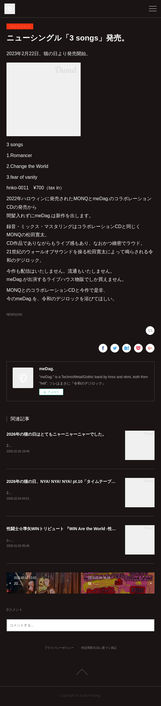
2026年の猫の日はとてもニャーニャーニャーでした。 (56, 434)
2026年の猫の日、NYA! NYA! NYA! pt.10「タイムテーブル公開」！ (69, 482)
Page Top (80, 673)
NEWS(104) (14, 314)
